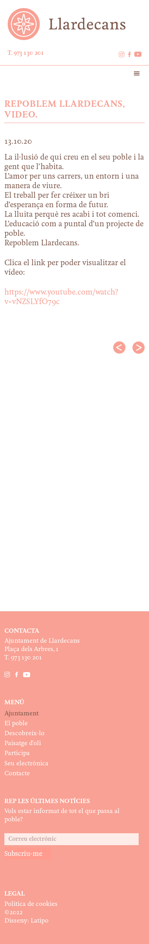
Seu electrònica (26, 764)
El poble (16, 723)
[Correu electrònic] (71, 839)
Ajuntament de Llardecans (75, 24)
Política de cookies (31, 904)
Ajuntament (21, 714)
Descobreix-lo (24, 733)
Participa (17, 753)
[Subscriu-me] (28, 853)
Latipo (39, 921)
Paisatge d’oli (22, 743)
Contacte (17, 773)
